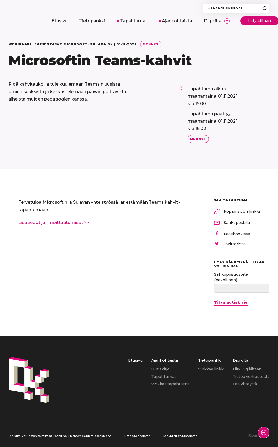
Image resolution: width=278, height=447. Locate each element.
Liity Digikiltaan (247, 369)
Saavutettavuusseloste (180, 436)
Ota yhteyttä (245, 384)
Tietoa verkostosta (251, 376)
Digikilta (240, 360)
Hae (264, 8)
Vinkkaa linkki (211, 369)
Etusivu (135, 360)
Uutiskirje (160, 369)
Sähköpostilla (237, 222)
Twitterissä (235, 243)
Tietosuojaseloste (137, 436)
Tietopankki (209, 360)
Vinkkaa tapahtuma (170, 384)
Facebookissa (237, 234)
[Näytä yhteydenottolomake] (263, 432)
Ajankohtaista (164, 360)
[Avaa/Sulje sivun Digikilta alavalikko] (227, 21)
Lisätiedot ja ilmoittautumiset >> (53, 222)
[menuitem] (59, 21)
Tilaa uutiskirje (231, 302)
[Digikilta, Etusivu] (23, 15)
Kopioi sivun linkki (242, 211)
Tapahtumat (163, 376)
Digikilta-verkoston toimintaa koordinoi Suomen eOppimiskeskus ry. (60, 436)
